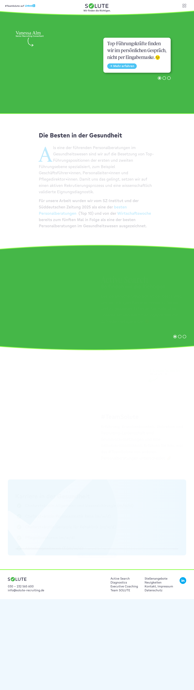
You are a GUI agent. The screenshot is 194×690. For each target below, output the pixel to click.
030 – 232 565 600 (21, 586)
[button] (159, 82)
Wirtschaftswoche (134, 215)
